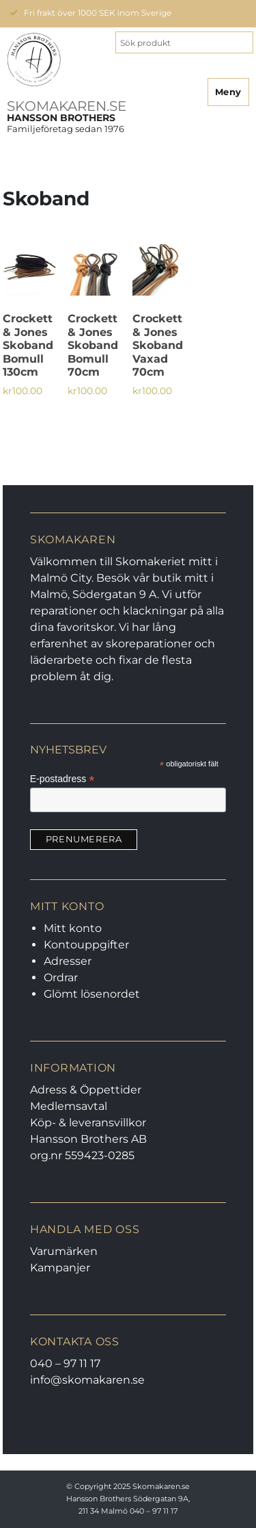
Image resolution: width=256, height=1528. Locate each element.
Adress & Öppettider (85, 1089)
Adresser (67, 961)
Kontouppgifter (86, 944)
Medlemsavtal (68, 1106)
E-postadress (62, 779)
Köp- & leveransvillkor (88, 1122)
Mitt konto (73, 928)
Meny (228, 91)
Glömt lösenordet (92, 993)
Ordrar (61, 977)
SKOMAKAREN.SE (66, 106)
